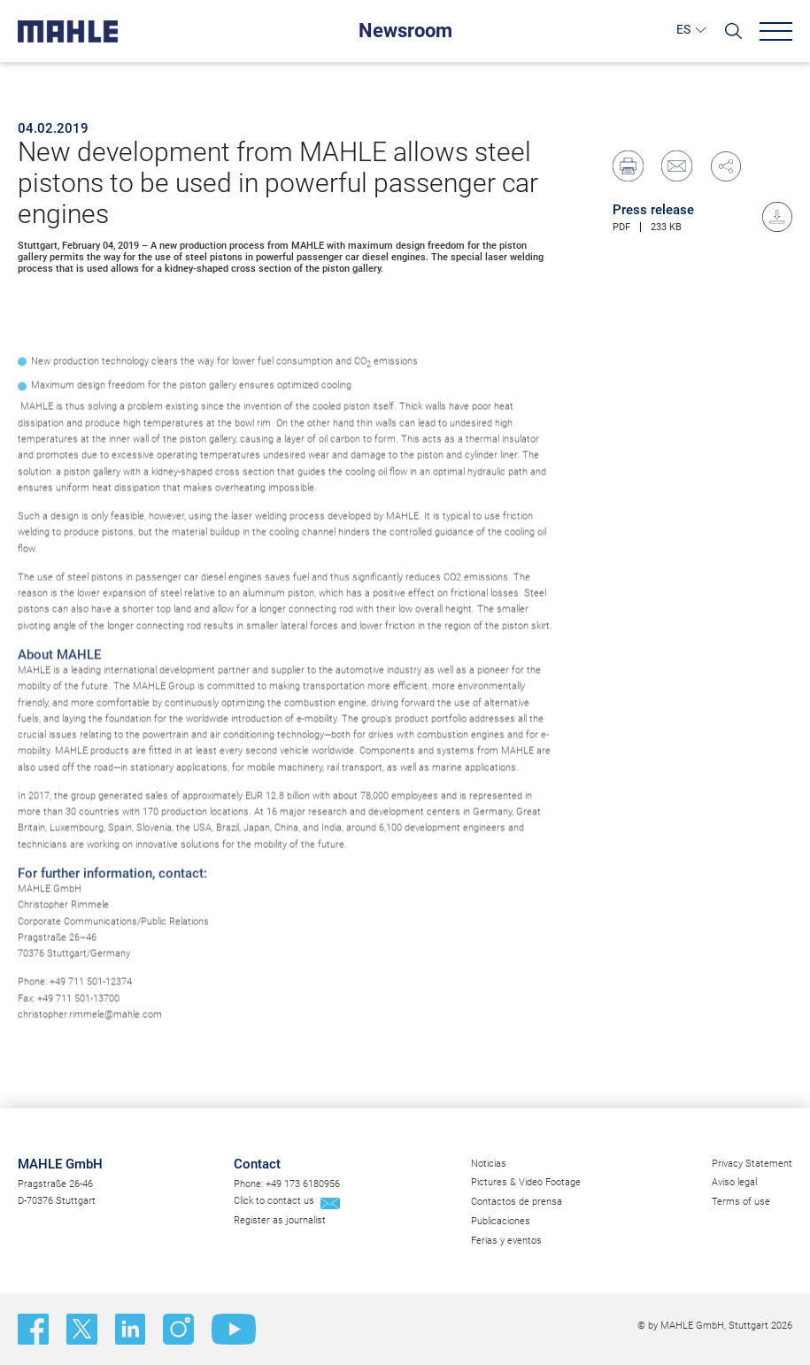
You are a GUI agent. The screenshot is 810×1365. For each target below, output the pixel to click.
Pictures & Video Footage (526, 1182)
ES (683, 29)
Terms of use (741, 1201)
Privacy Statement (752, 1163)
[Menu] (776, 31)
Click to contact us (274, 1201)
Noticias (488, 1163)
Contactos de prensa (516, 1201)
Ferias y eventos (506, 1240)
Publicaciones (500, 1221)
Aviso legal (734, 1182)
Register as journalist (280, 1220)
